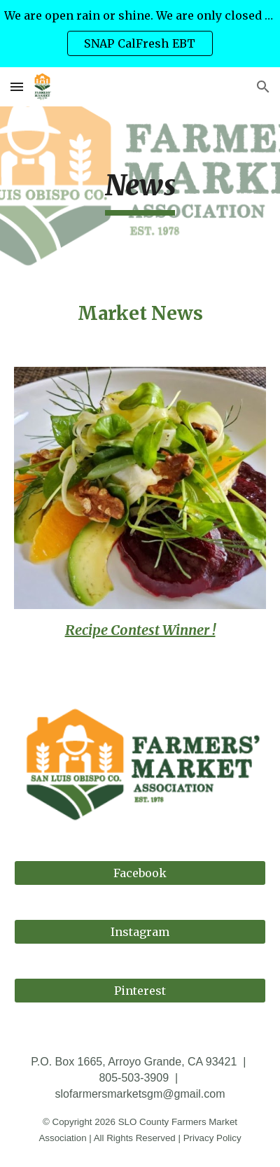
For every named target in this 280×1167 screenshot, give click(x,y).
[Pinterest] (140, 990)
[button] (17, 86)
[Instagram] (140, 932)
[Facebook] (140, 873)
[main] (140, 191)
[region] (140, 33)
